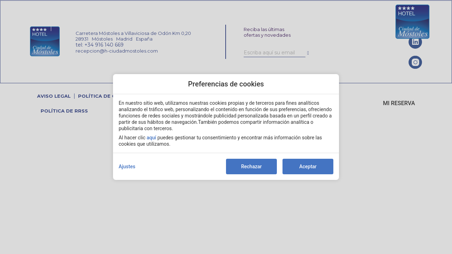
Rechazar (251, 166)
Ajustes (127, 166)
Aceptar (307, 166)
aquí (151, 137)
